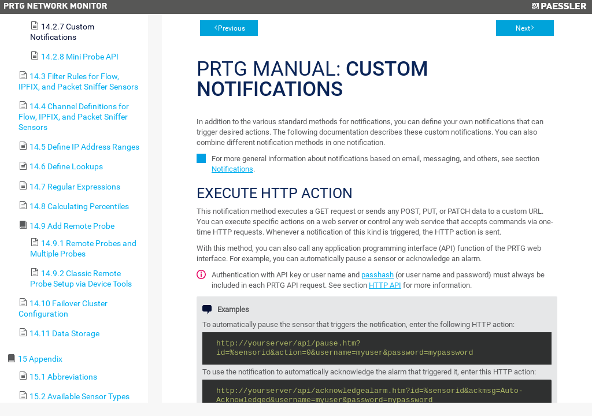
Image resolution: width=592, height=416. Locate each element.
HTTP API (385, 285)
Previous (231, 28)
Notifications (232, 169)
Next (523, 28)
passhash (377, 274)
